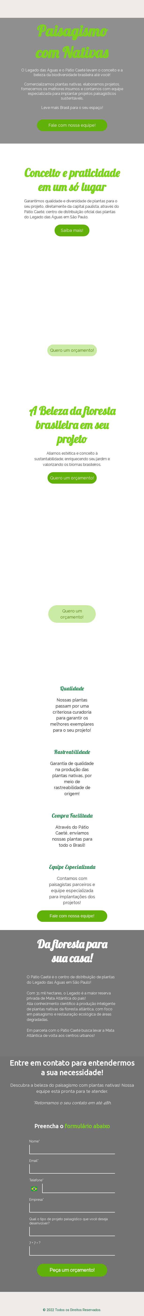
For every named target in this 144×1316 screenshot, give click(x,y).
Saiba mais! (72, 230)
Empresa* (36, 1199)
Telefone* (36, 1180)
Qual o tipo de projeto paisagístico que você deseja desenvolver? (68, 1221)
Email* (34, 1161)
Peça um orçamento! (72, 1270)
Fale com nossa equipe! (72, 125)
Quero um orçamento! (72, 350)
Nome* (34, 1141)
